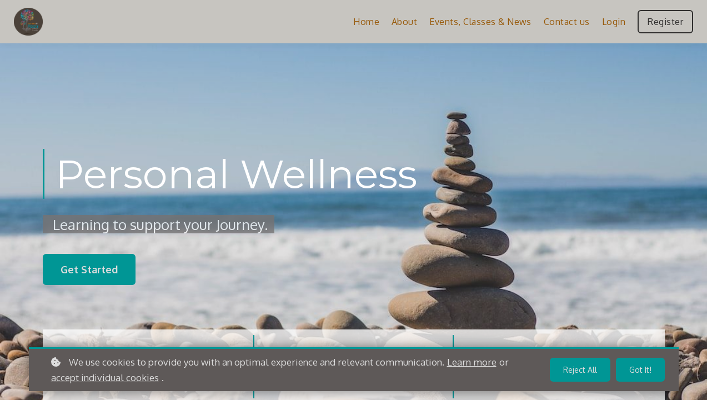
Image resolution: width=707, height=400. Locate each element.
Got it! (640, 369)
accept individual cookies (105, 377)
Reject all (580, 369)
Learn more (472, 362)
